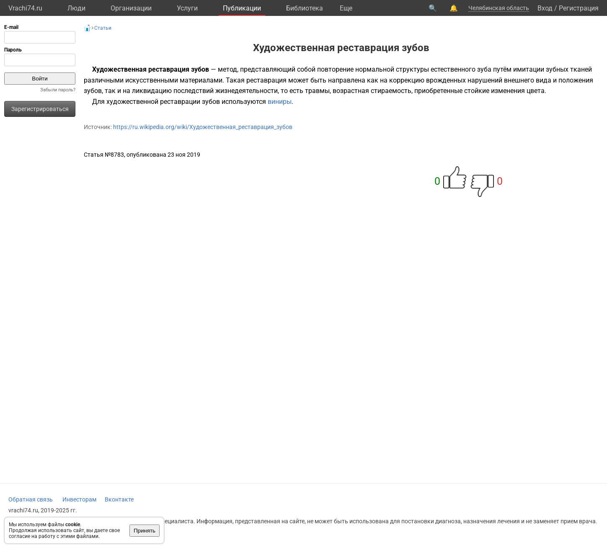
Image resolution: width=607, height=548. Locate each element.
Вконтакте (119, 499)
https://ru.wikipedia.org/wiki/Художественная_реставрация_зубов (202, 127)
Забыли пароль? (57, 90)
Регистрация (579, 8)
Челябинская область (498, 8)
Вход (545, 8)
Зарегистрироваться (40, 109)
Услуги (187, 8)
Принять (144, 530)
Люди (76, 8)
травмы (317, 91)
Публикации (242, 8)
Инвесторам (79, 499)
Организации (131, 8)
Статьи (102, 28)
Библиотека (304, 8)
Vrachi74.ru (25, 8)
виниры (280, 102)
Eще (346, 8)
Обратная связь (30, 499)
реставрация (266, 80)
